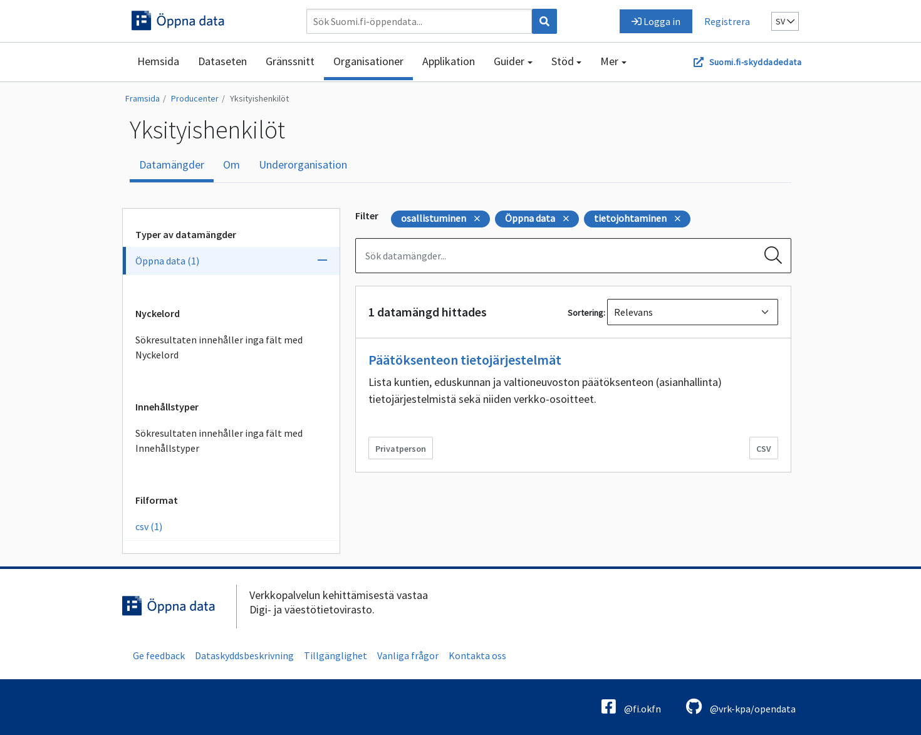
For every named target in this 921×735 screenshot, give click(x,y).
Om (231, 164)
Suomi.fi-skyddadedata (755, 62)
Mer (609, 61)
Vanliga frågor (408, 655)
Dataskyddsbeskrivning (244, 655)
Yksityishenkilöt (259, 98)
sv (785, 21)
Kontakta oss (477, 655)
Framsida (142, 98)
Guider (509, 61)
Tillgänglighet (335, 655)
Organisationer (368, 61)
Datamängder (171, 164)
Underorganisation (303, 164)
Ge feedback (159, 655)
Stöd (562, 61)
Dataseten (222, 61)
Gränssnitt (290, 61)
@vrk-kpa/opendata (741, 706)
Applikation (448, 61)
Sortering (585, 312)
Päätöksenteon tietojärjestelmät (464, 359)
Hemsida (158, 61)
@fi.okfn (631, 706)
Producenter (195, 98)
